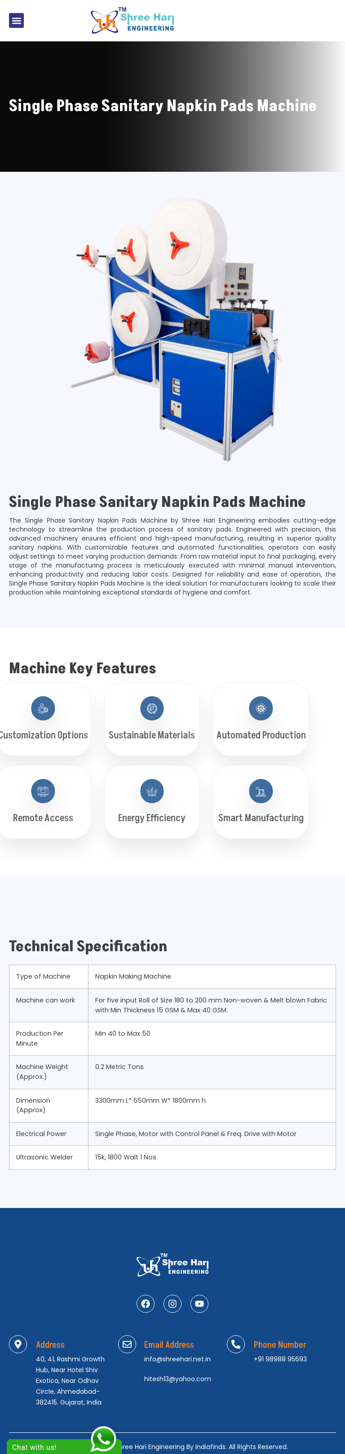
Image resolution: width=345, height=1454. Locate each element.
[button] (16, 20)
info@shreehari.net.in (177, 1359)
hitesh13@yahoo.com (177, 1378)
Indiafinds (210, 1446)
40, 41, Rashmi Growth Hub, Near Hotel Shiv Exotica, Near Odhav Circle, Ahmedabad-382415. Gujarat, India (70, 1381)
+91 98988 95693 (280, 1359)
